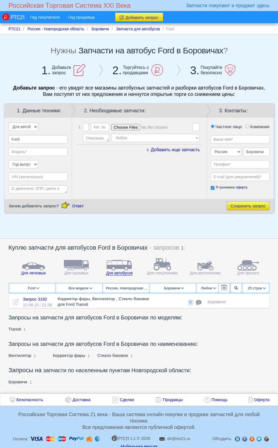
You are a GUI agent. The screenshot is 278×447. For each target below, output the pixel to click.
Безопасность (29, 399)
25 (257, 288)
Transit (15, 329)
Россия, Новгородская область (127, 288)
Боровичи (174, 288)
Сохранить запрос (248, 205)
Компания (257, 126)
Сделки (127, 399)
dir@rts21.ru (178, 438)
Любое (208, 288)
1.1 (124, 438)
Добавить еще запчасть (173, 149)
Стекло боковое (112, 355)
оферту (241, 187)
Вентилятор (20, 355)
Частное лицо (226, 126)
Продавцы (173, 399)
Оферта (261, 399)
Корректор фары (69, 355)
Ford (33, 288)
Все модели (80, 288)
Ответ (78, 205)
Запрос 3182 (35, 299)
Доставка (81, 399)
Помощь (219, 399)
